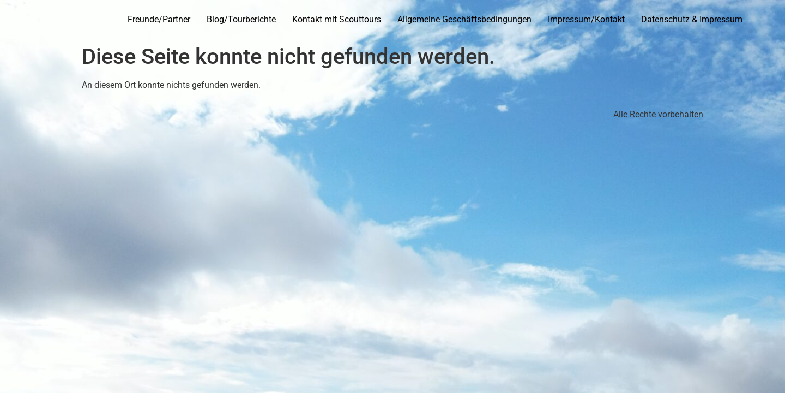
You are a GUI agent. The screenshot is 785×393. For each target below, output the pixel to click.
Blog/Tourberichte (241, 19)
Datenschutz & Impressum (691, 19)
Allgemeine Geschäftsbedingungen (464, 19)
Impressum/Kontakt (586, 19)
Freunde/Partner (159, 19)
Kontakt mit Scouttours (336, 19)
